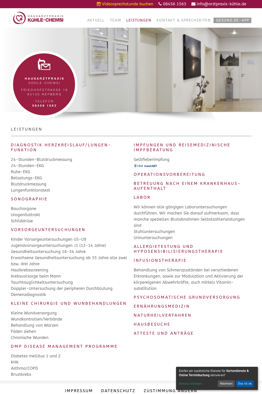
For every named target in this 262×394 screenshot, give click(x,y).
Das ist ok (245, 383)
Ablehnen (226, 383)
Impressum (79, 390)
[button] (96, 20)
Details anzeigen (190, 383)
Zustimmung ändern (170, 390)
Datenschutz (118, 390)
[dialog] (217, 378)
